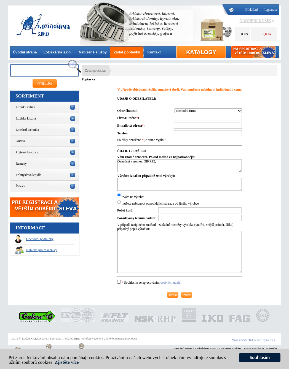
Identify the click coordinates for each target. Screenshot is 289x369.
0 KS (244, 34)
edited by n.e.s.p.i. (265, 339)
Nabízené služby (93, 52)
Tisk (251, 339)
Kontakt (153, 52)
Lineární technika (27, 130)
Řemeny (21, 163)
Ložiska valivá (25, 107)
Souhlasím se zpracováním (149, 282)
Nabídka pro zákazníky (36, 250)
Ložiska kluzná (26, 118)
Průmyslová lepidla (28, 175)
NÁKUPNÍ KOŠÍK (255, 21)
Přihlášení (251, 10)
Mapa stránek (239, 339)
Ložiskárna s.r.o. (58, 52)
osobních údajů (170, 282)
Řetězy (20, 186)
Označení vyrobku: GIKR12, (179, 165)
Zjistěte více (67, 363)
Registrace (270, 10)
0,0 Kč (267, 34)
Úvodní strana (25, 52)
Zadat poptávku (127, 52)
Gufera (20, 141)
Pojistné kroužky (27, 152)
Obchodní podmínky (34, 239)
